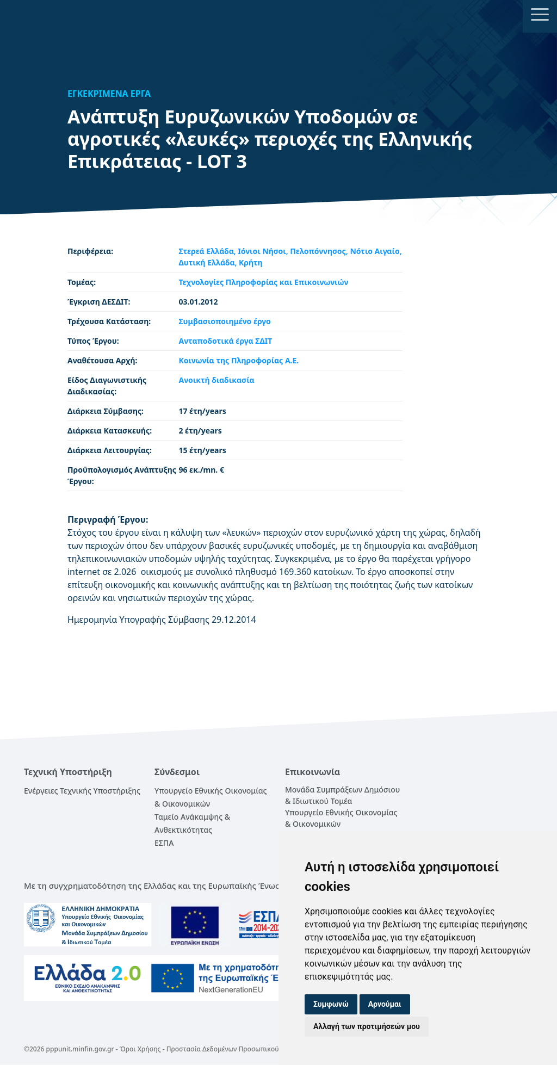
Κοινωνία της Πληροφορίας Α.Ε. (238, 360)
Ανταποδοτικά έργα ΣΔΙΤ (225, 341)
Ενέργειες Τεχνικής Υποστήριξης (82, 790)
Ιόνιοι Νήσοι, (264, 251)
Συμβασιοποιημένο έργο (224, 321)
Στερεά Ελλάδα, (208, 251)
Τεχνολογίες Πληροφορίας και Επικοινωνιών (263, 282)
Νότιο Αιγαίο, (375, 251)
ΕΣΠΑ (164, 843)
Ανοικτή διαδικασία (216, 380)
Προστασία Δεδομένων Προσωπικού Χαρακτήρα (241, 1049)
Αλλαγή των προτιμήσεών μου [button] (366, 1026)
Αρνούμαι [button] (384, 1004)
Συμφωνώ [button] (331, 1004)
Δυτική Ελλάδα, (208, 262)
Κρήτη (251, 262)
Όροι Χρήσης (140, 1049)
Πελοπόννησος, (320, 251)
